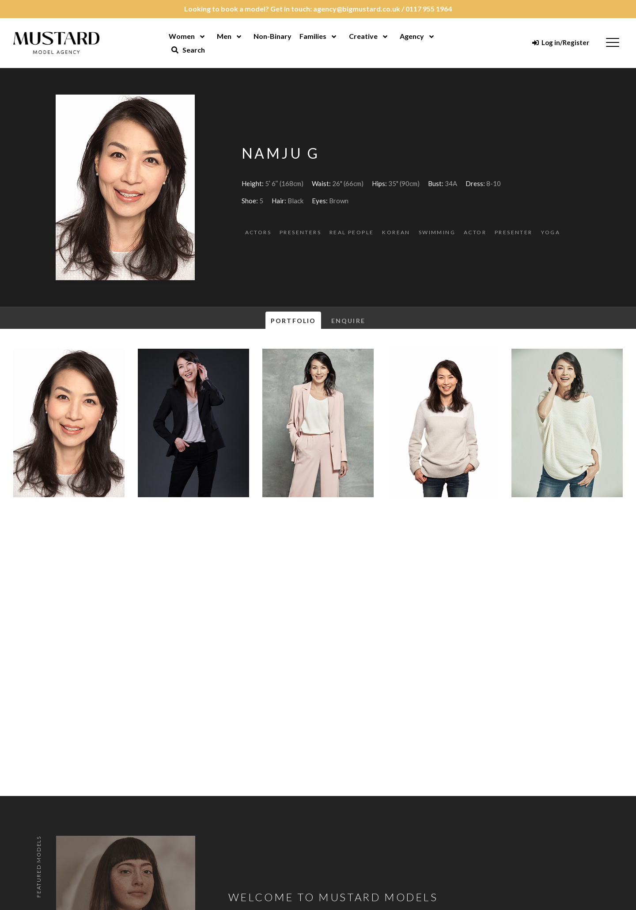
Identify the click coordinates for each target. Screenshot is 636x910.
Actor (475, 232)
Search (188, 50)
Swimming (437, 232)
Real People (351, 232)
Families (312, 36)
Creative (363, 36)
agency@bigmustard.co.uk (356, 8)
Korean (396, 232)
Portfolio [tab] (293, 320)
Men (224, 36)
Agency (412, 36)
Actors (258, 232)
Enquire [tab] (348, 320)
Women (182, 36)
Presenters (300, 232)
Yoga (550, 232)
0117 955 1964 (428, 8)
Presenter (514, 232)
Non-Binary (273, 36)
